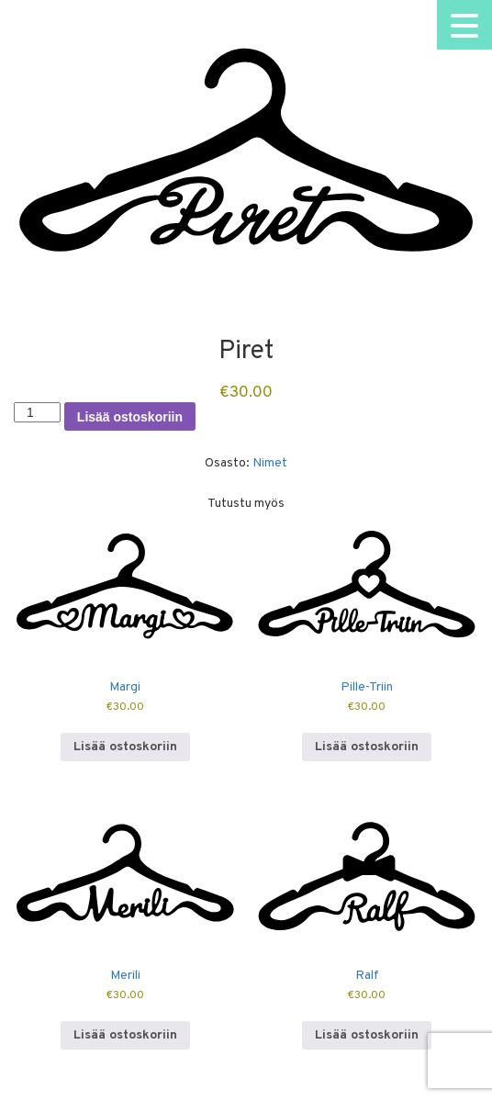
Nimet (269, 463)
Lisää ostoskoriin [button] (125, 747)
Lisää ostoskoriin (130, 417)
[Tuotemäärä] (37, 412)
